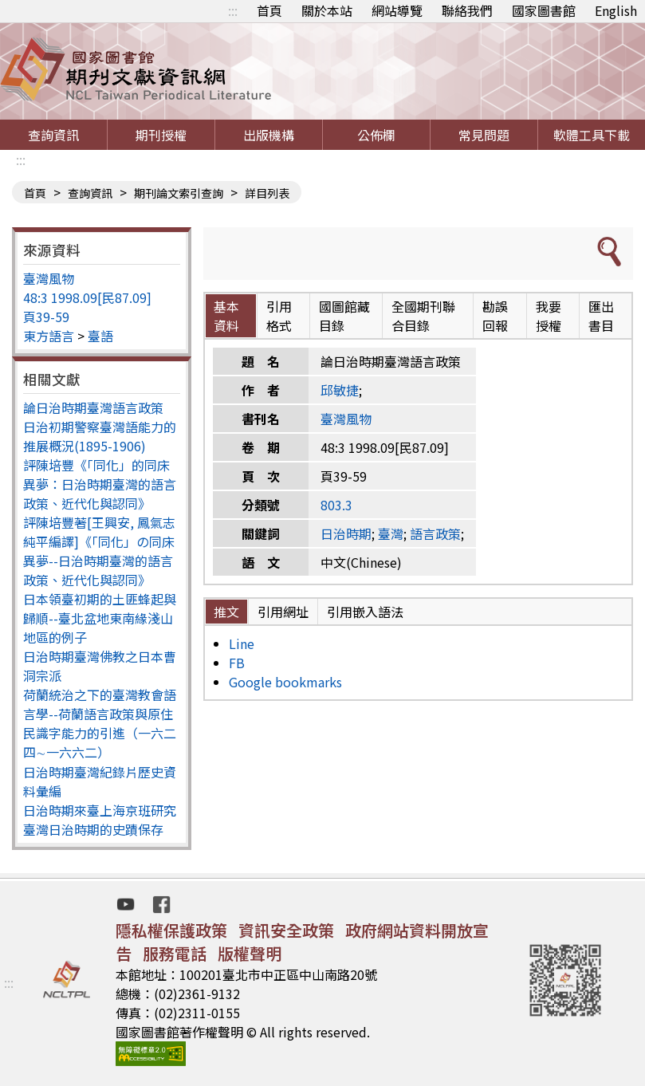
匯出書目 (601, 316)
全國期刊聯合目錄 (423, 316)
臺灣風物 (48, 278)
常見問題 (483, 134)
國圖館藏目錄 (344, 316)
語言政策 (435, 533)
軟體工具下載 (591, 134)
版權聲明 (249, 953)
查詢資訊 (53, 134)
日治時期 (346, 533)
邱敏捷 (340, 389)
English (616, 10)
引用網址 (283, 611)
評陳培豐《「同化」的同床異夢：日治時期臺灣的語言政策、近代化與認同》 (99, 484)
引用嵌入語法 (365, 611)
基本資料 (226, 316)
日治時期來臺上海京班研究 (99, 810)
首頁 (269, 10)
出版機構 (268, 134)
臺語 (100, 335)
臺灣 (390, 533)
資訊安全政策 (286, 930)
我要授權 (548, 316)
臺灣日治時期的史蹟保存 (93, 829)
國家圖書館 (544, 10)
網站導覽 (397, 10)
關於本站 (326, 10)
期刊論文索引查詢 (178, 193)
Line (241, 643)
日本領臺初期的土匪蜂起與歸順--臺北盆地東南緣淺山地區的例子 (99, 618)
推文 (226, 611)
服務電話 (174, 953)
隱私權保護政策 (171, 930)
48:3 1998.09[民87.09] (87, 297)
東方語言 (48, 335)
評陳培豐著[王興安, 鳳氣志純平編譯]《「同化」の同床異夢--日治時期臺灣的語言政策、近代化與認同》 (99, 551)
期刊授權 (161, 134)
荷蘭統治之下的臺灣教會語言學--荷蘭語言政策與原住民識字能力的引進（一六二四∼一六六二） (99, 723)
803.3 (336, 504)
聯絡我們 (467, 10)
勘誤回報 (495, 316)
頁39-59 (46, 316)
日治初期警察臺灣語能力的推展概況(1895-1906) (99, 436)
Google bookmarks (285, 681)
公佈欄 (376, 134)
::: (233, 10)
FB (237, 662)
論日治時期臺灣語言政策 (93, 407)
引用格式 (279, 316)
